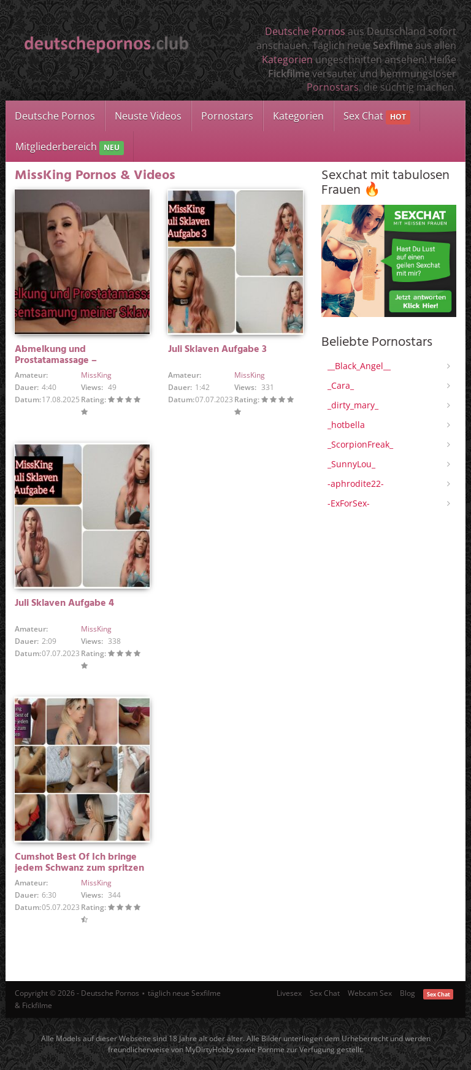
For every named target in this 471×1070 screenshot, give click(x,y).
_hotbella (346, 424)
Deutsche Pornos (305, 31)
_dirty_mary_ (352, 405)
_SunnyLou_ (351, 464)
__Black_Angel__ (359, 366)
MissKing (96, 375)
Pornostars (333, 87)
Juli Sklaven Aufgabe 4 (64, 603)
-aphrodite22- (355, 483)
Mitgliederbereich (69, 147)
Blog (407, 993)
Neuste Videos (148, 116)
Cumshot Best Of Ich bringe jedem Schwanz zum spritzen (79, 862)
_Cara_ (340, 385)
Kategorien (287, 59)
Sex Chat (376, 116)
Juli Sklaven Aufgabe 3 (217, 349)
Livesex (289, 993)
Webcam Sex (370, 993)
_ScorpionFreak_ (360, 444)
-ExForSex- (348, 503)
